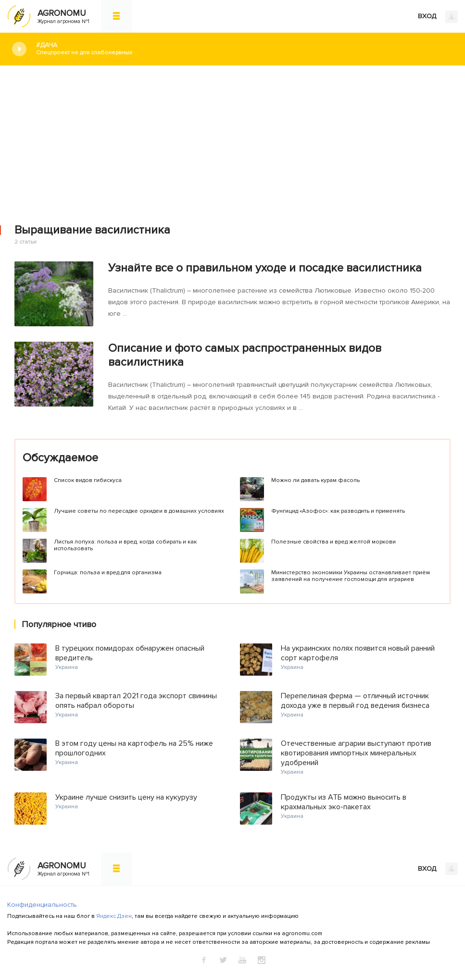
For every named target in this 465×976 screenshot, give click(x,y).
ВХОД (438, 17)
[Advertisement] (232, 138)
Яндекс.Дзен (114, 916)
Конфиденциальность (42, 905)
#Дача (243, 49)
